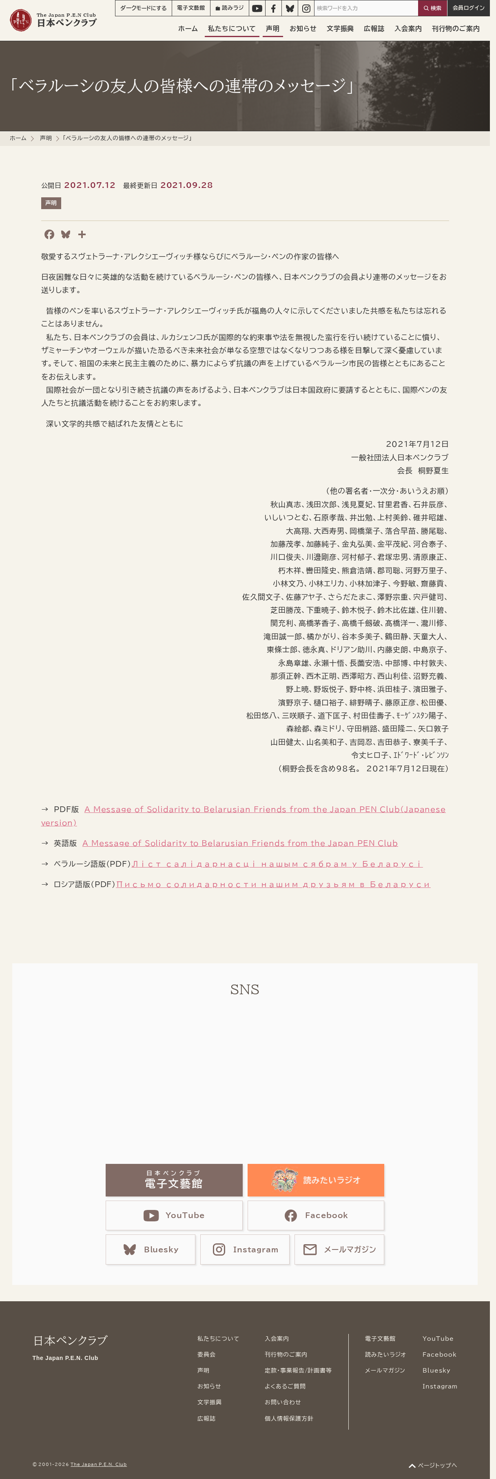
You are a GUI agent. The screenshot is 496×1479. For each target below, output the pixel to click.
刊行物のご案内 (456, 28)
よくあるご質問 (285, 1386)
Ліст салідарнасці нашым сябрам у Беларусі (277, 864)
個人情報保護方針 (289, 1419)
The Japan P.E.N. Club (99, 1464)
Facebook (439, 1355)
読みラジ (229, 8)
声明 (273, 28)
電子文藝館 (191, 8)
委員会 (206, 1355)
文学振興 (340, 28)
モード (143, 8)
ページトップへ (437, 1465)
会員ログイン (469, 8)
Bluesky (436, 1370)
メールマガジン (385, 1370)
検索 (436, 8)
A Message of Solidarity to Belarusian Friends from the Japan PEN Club (240, 843)
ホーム (188, 28)
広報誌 (374, 28)
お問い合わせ (283, 1402)
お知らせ (303, 28)
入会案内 (408, 28)
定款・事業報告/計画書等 (298, 1370)
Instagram (440, 1386)
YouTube (438, 1339)
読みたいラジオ (385, 1355)
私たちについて (232, 28)
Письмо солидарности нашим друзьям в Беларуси (273, 884)
